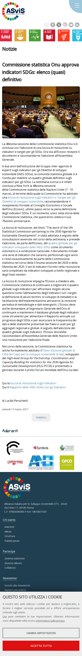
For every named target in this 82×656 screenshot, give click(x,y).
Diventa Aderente (15, 558)
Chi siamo (9, 520)
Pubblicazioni (12, 540)
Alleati (8, 531)
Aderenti (9, 526)
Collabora (10, 567)
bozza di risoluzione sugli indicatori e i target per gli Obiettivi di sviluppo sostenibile (38, 199)
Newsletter (10, 578)
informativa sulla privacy (50, 620)
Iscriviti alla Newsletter (17, 585)
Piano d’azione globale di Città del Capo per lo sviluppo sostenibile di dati (38, 352)
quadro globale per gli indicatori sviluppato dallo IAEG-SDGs (39, 245)
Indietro (41, 417)
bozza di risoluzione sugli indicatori (33, 383)
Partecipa (9, 551)
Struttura (10, 536)
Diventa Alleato (13, 563)
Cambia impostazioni (41, 633)
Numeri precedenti (15, 590)
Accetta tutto (41, 645)
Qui (5, 616)
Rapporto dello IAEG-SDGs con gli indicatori (37, 387)
